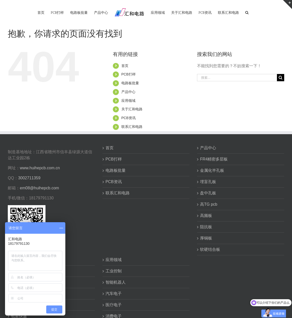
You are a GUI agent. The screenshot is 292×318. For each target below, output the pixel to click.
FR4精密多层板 (214, 159)
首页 (124, 66)
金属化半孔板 (212, 170)
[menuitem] (40, 12)
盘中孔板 (208, 193)
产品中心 (128, 92)
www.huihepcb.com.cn (40, 168)
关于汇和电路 (131, 109)
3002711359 (29, 178)
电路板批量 (130, 83)
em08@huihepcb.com (39, 188)
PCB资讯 (128, 118)
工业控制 (114, 271)
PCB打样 (128, 74)
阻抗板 (206, 227)
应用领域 (128, 101)
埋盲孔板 (208, 182)
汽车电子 (114, 293)
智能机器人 (116, 282)
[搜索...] (237, 77)
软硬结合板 (210, 249)
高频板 (206, 215)
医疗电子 (114, 305)
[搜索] (247, 12)
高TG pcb (208, 204)
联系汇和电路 (131, 127)
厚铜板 (206, 238)
